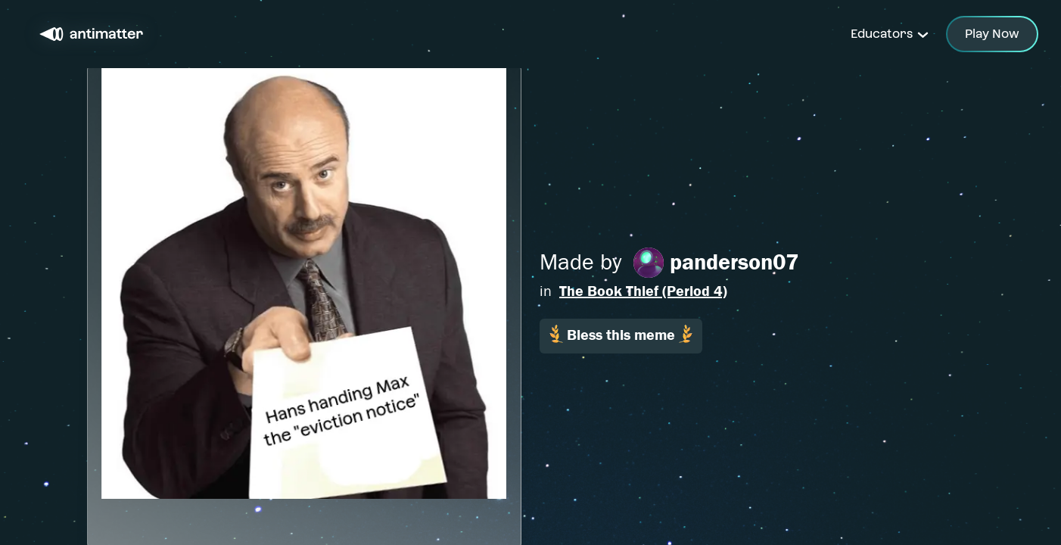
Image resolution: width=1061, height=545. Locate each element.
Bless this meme (621, 334)
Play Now (992, 33)
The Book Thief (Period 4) (643, 291)
